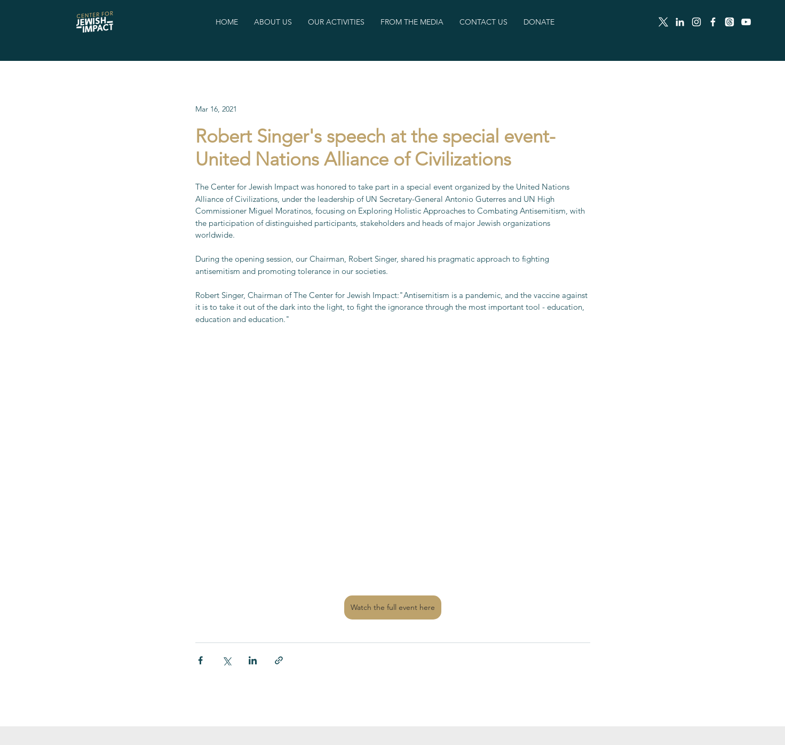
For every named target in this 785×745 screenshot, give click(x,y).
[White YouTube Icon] (746, 22)
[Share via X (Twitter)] (226, 660)
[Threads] (729, 22)
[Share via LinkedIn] (253, 660)
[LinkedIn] (680, 22)
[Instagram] (696, 22)
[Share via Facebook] (200, 660)
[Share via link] (279, 660)
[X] (663, 22)
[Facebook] (713, 22)
